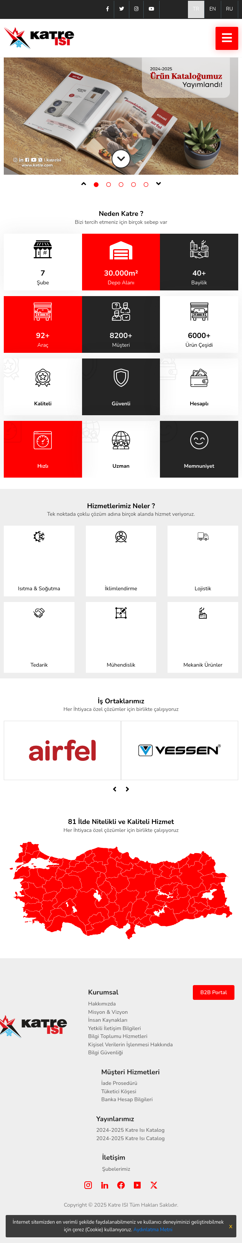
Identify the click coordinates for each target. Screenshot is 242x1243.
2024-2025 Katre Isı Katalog (130, 1130)
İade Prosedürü (119, 1083)
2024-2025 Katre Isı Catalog (130, 1138)
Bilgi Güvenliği (105, 1052)
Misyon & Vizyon (108, 1012)
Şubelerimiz (116, 1169)
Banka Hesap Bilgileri (127, 1099)
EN (212, 9)
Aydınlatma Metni (152, 1229)
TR (196, 9)
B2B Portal (213, 992)
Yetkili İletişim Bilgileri (114, 1028)
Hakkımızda (102, 1003)
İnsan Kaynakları (107, 1020)
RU (229, 9)
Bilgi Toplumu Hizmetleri (117, 1036)
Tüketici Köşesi (119, 1091)
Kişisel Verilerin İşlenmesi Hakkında (130, 1044)
